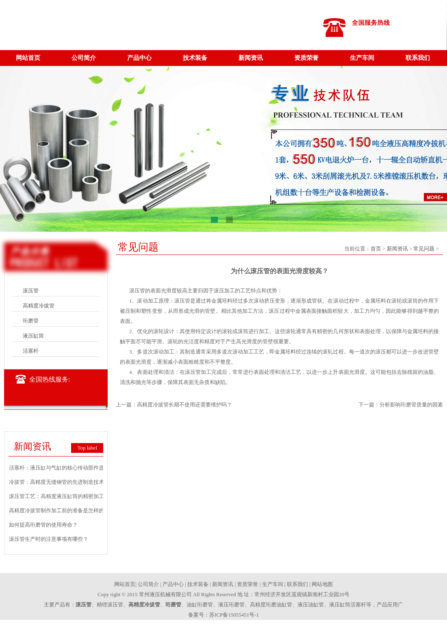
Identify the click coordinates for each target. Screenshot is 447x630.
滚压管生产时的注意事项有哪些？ (48, 539)
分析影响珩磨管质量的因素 (411, 405)
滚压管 (31, 291)
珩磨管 (31, 321)
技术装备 (195, 58)
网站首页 (28, 58)
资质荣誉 (306, 58)
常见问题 (423, 249)
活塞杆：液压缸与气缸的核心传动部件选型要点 (64, 468)
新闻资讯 (251, 58)
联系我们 (418, 58)
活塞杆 (31, 351)
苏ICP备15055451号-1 (234, 615)
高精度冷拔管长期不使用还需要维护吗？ (184, 405)
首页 (376, 249)
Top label (87, 448)
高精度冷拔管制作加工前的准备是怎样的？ (59, 510)
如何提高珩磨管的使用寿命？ (43, 525)
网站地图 (322, 584)
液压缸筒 (33, 336)
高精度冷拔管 (38, 306)
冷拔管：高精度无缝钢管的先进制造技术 (56, 482)
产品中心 (139, 58)
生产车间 (362, 58)
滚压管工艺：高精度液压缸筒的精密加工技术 (62, 496)
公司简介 (84, 58)
